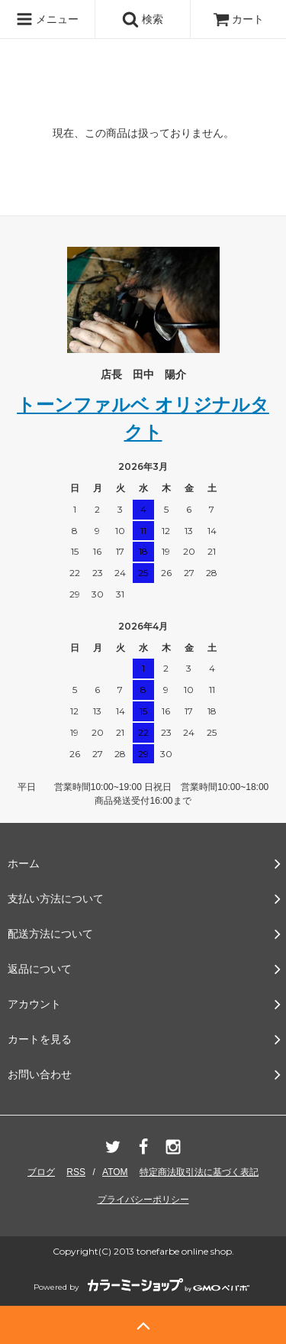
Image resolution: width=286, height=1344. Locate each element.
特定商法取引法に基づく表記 (199, 1172)
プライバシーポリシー (143, 1199)
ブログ (41, 1172)
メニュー (47, 19)
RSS (75, 1172)
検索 (142, 19)
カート (239, 19)
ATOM (115, 1172)
